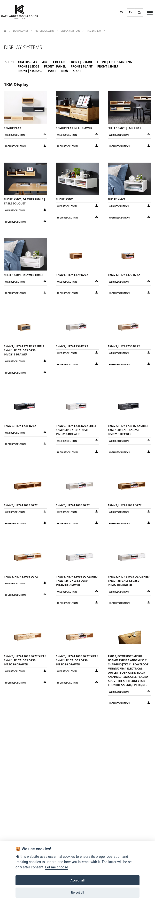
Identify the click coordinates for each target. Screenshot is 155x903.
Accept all (77, 880)
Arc (45, 62)
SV (121, 12)
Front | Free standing (114, 62)
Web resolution (25, 134)
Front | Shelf (107, 66)
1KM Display (93, 30)
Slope (77, 71)
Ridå (64, 71)
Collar (59, 62)
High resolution (25, 146)
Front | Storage (30, 71)
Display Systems (70, 30)
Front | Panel (55, 66)
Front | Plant (82, 66)
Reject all (77, 892)
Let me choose (56, 867)
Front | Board (81, 62)
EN (130, 12)
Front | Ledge (28, 66)
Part (52, 71)
